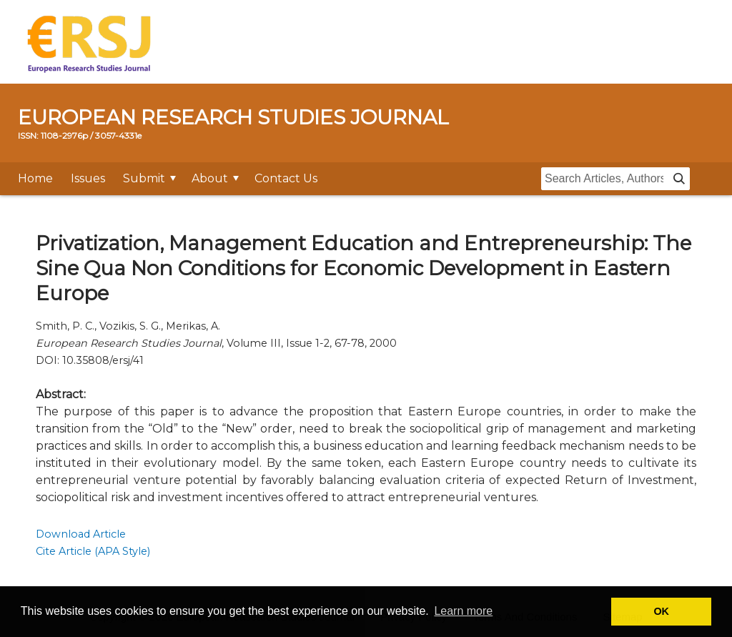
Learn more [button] (463, 611)
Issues (88, 178)
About (210, 178)
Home (35, 178)
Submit (144, 178)
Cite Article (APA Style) (93, 551)
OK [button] (661, 611)
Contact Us (285, 178)
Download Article (81, 534)
